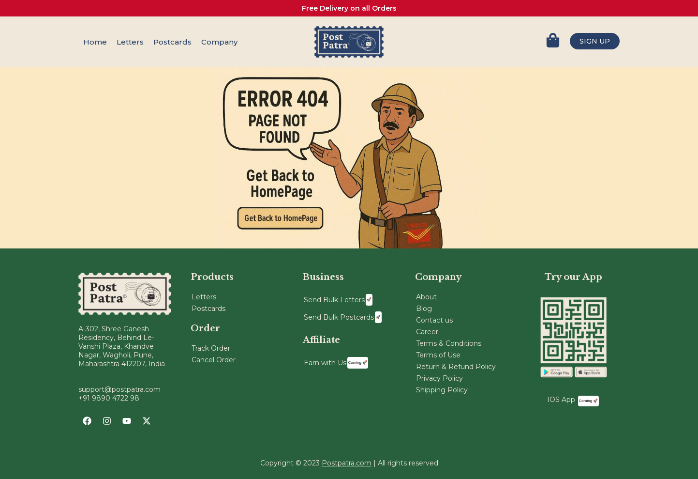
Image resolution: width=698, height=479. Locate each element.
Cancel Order (214, 359)
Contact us (434, 320)
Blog (424, 308)
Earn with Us (336, 363)
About (426, 297)
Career (427, 331)
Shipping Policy (442, 390)
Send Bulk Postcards (343, 317)
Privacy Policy (439, 378)
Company (219, 41)
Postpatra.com (346, 463)
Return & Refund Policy (456, 366)
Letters (130, 41)
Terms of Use (438, 355)
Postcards (172, 41)
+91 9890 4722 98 (108, 398)
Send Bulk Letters (338, 300)
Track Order (211, 348)
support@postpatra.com (119, 389)
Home (95, 41)
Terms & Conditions (448, 343)
